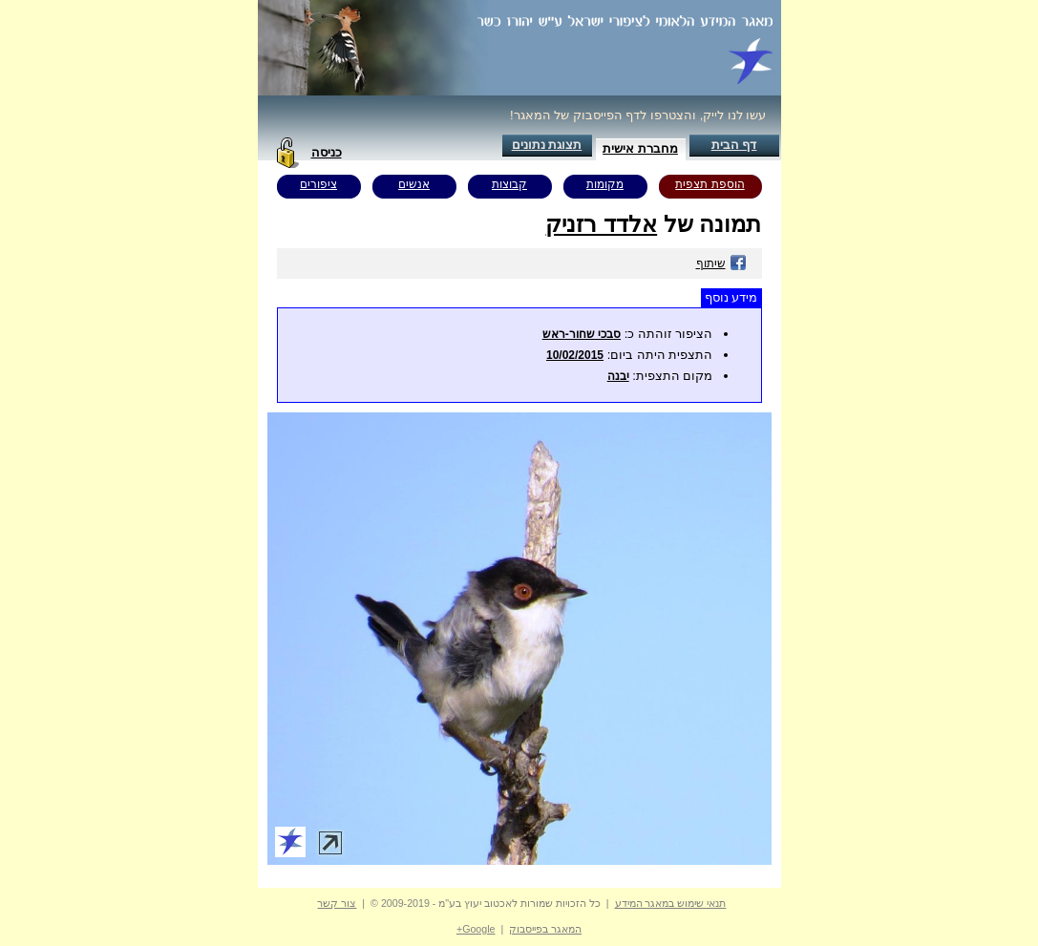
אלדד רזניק (601, 224)
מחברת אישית (640, 148)
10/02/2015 (575, 355)
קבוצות (509, 184)
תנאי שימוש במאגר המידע (671, 903)
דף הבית (734, 144)
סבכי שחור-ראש (581, 334)
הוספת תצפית (709, 184)
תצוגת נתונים (547, 144)
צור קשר (336, 903)
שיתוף (721, 263)
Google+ (476, 929)
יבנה (618, 376)
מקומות (605, 184)
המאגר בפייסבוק (545, 929)
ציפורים (318, 184)
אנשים (414, 184)
